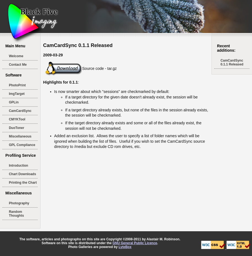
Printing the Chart (23, 183)
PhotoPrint (17, 85)
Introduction (18, 165)
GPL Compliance (22, 145)
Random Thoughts (16, 214)
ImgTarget (17, 94)
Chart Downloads (22, 174)
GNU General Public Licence (134, 243)
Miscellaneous (20, 136)
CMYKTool (17, 119)
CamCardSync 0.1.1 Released (232, 62)
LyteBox (124, 247)
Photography (19, 203)
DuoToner (16, 128)
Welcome (16, 56)
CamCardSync (20, 111)
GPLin (13, 102)
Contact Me (18, 65)
